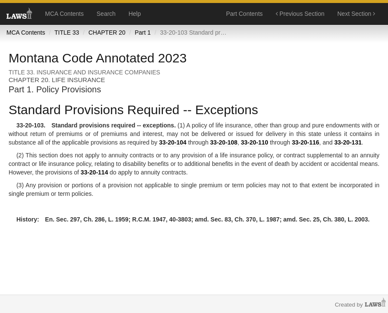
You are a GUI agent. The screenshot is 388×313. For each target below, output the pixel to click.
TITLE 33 (66, 32)
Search (105, 13)
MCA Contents (64, 13)
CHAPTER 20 (106, 32)
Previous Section (300, 13)
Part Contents (244, 13)
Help (135, 13)
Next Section (356, 13)
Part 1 (142, 32)
